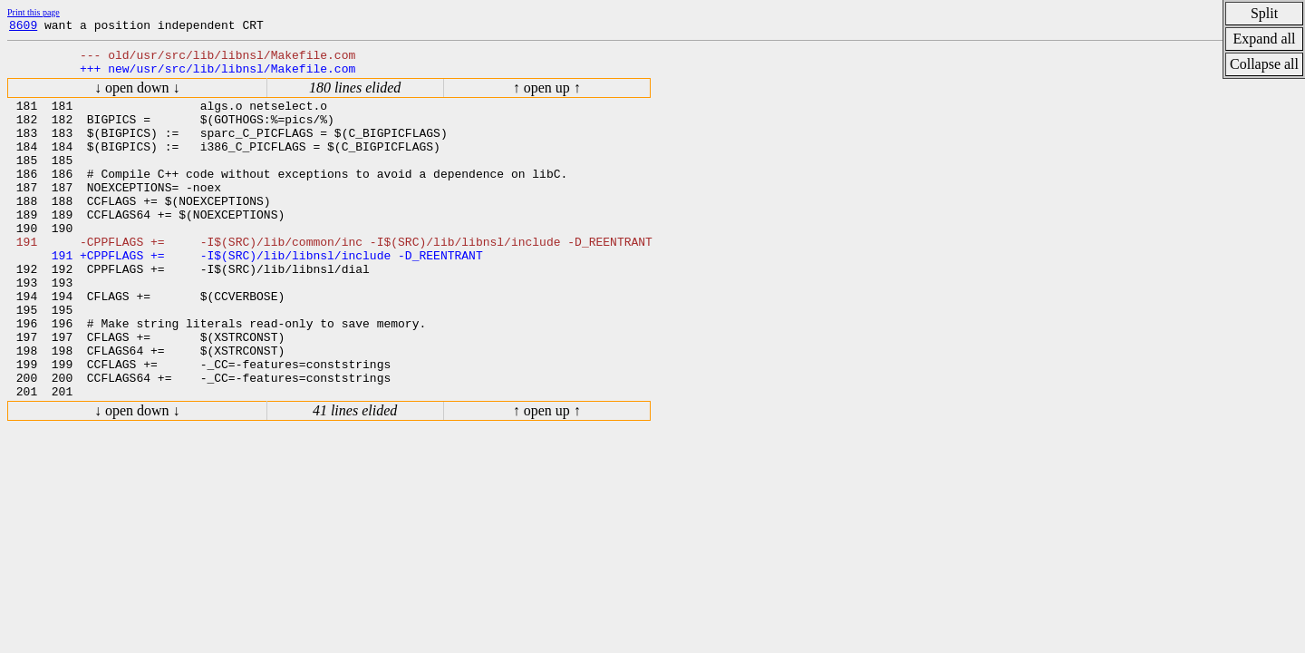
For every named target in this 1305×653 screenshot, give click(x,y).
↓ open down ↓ (137, 95)
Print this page (33, 12)
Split (1264, 13)
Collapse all (1264, 64)
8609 (23, 27)
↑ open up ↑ (547, 95)
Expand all (1264, 38)
